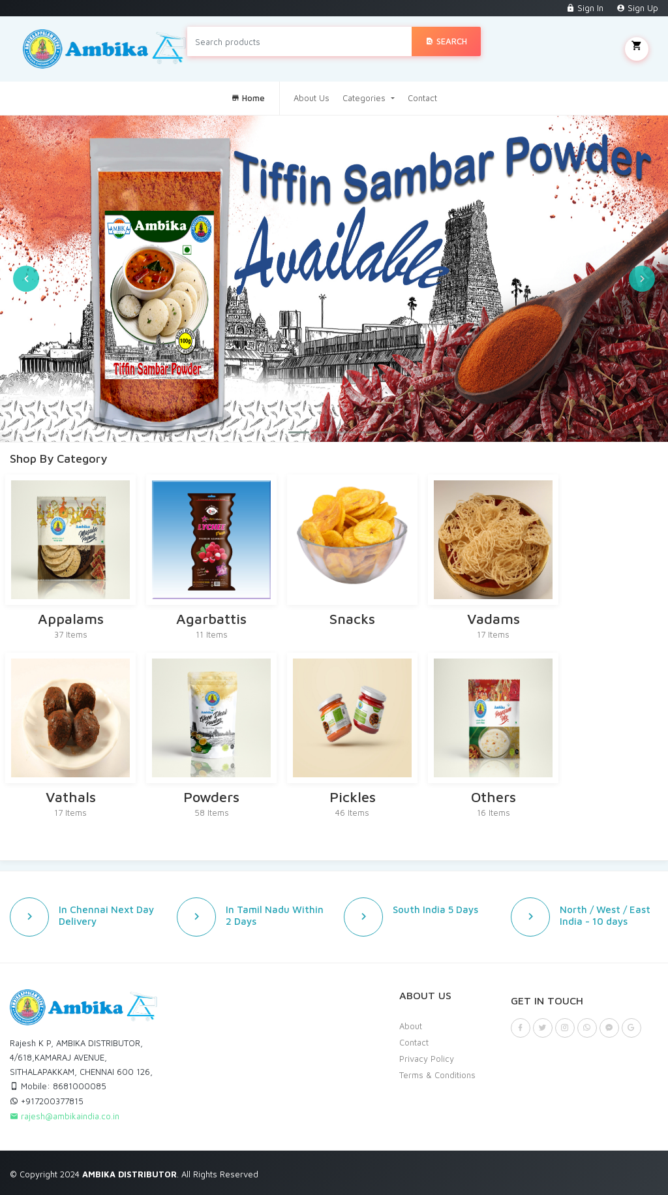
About (410, 1026)
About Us (311, 98)
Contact (422, 98)
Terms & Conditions (437, 1075)
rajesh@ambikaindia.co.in (64, 1116)
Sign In (584, 8)
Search (446, 41)
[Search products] (299, 41)
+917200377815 (47, 1101)
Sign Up (637, 8)
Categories (365, 98)
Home (248, 98)
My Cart (636, 49)
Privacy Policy (426, 1058)
